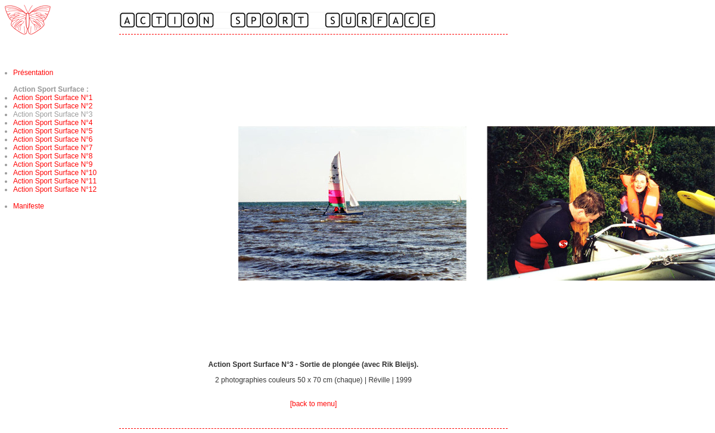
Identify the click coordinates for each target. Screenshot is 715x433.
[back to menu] (313, 404)
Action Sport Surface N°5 (53, 131)
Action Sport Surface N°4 (53, 123)
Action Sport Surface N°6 (53, 139)
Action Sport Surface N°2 (53, 106)
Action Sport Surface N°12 (55, 189)
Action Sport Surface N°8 (53, 156)
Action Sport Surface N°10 (55, 173)
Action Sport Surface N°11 (55, 181)
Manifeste (28, 206)
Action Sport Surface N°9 (53, 164)
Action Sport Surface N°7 (53, 148)
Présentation (33, 72)
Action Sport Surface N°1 (53, 98)
